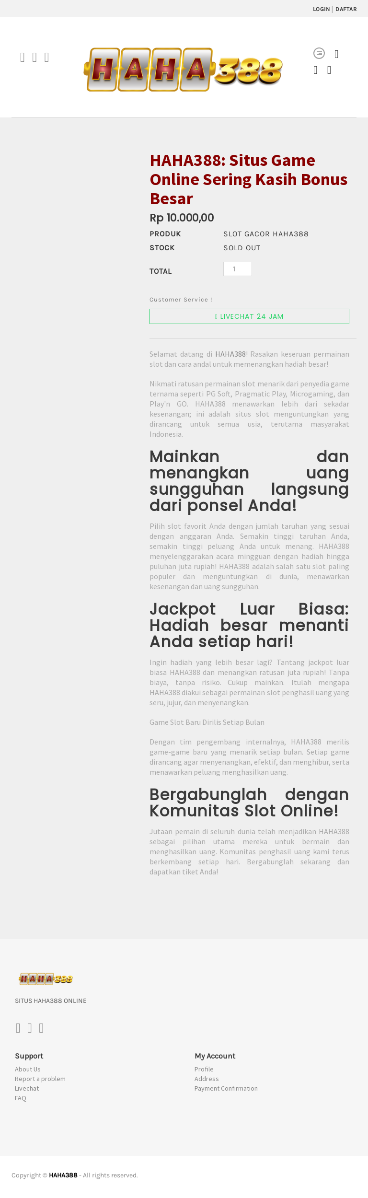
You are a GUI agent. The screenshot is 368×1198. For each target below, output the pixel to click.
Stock (162, 248)
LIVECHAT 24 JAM (249, 318)
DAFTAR (345, 9)
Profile (204, 1070)
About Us (28, 1070)
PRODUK (165, 234)
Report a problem (40, 1080)
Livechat (27, 1089)
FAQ (20, 1099)
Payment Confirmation (226, 1089)
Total (161, 272)
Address (207, 1080)
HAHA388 (230, 355)
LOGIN (321, 9)
